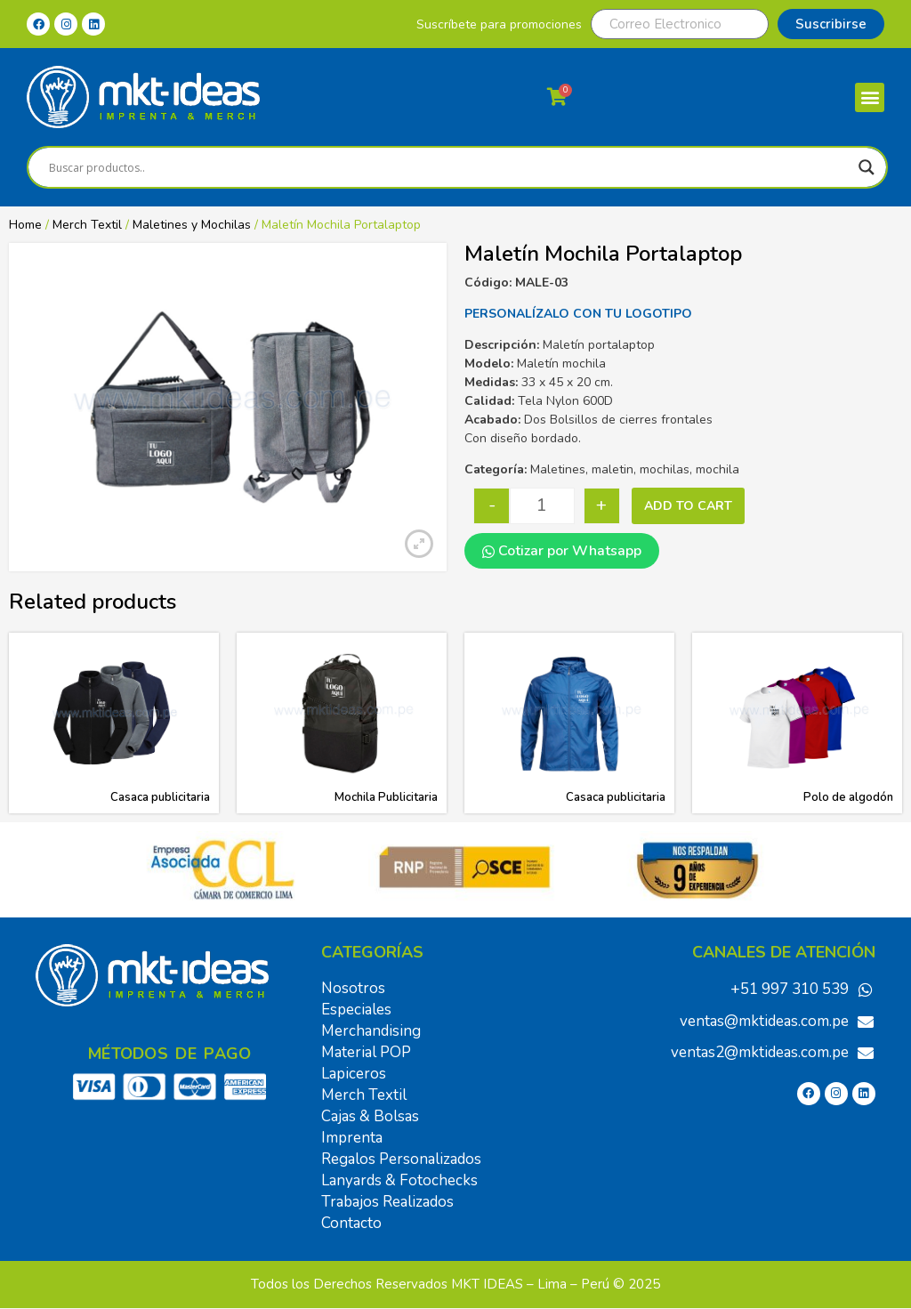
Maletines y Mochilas (192, 224)
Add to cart (688, 505)
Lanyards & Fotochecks (399, 1180)
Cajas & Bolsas (370, 1116)
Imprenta (352, 1137)
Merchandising (371, 1031)
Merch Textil (87, 224)
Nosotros (353, 988)
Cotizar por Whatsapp (561, 551)
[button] (869, 97)
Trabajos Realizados (387, 1202)
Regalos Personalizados (401, 1159)
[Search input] (449, 167)
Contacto (351, 1223)
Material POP (366, 1052)
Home (25, 224)
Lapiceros (353, 1073)
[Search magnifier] (866, 167)
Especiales (356, 1009)
